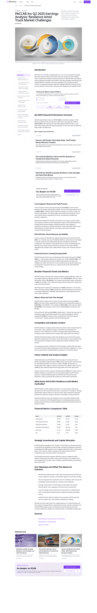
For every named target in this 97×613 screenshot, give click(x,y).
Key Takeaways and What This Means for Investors (24, 130)
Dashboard (87, 1)
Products (21, 1)
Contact (80, 1)
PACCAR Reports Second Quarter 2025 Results (52, 519)
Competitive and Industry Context (22, 105)
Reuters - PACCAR (44, 525)
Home (16, 5)
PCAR (43, 75)
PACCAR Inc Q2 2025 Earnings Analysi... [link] (33, 5)
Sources (19, 134)
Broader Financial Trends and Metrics (24, 96)
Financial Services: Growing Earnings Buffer (23, 92)
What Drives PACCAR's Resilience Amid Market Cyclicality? (23, 116)
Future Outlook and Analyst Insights (22, 110)
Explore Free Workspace (72, 102)
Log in (75, 1)
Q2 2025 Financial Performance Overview (23, 78)
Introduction (21, 75)
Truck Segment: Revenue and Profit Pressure (24, 83)
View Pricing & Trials (72, 194)
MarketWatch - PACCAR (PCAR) (47, 522)
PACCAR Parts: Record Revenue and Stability (23, 87)
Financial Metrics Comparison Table (22, 121)
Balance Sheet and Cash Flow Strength (23, 101)
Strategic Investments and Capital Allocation (23, 126)
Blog (32, 1)
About (27, 1)
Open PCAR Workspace (72, 191)
